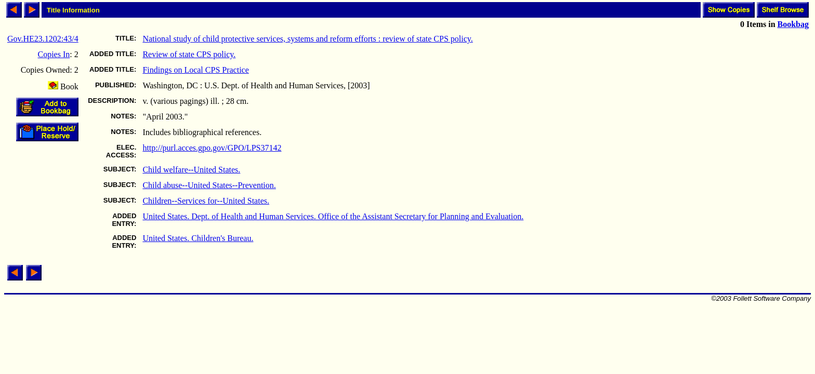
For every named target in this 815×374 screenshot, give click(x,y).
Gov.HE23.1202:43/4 (42, 38)
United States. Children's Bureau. (197, 238)
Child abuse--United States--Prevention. (208, 185)
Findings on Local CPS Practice (195, 69)
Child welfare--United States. (191, 169)
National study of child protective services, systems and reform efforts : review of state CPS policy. (307, 38)
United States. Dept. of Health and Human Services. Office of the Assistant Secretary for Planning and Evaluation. (332, 216)
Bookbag (793, 24)
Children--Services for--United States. (205, 200)
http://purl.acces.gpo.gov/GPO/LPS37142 (211, 147)
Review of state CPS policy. (188, 54)
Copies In (54, 54)
